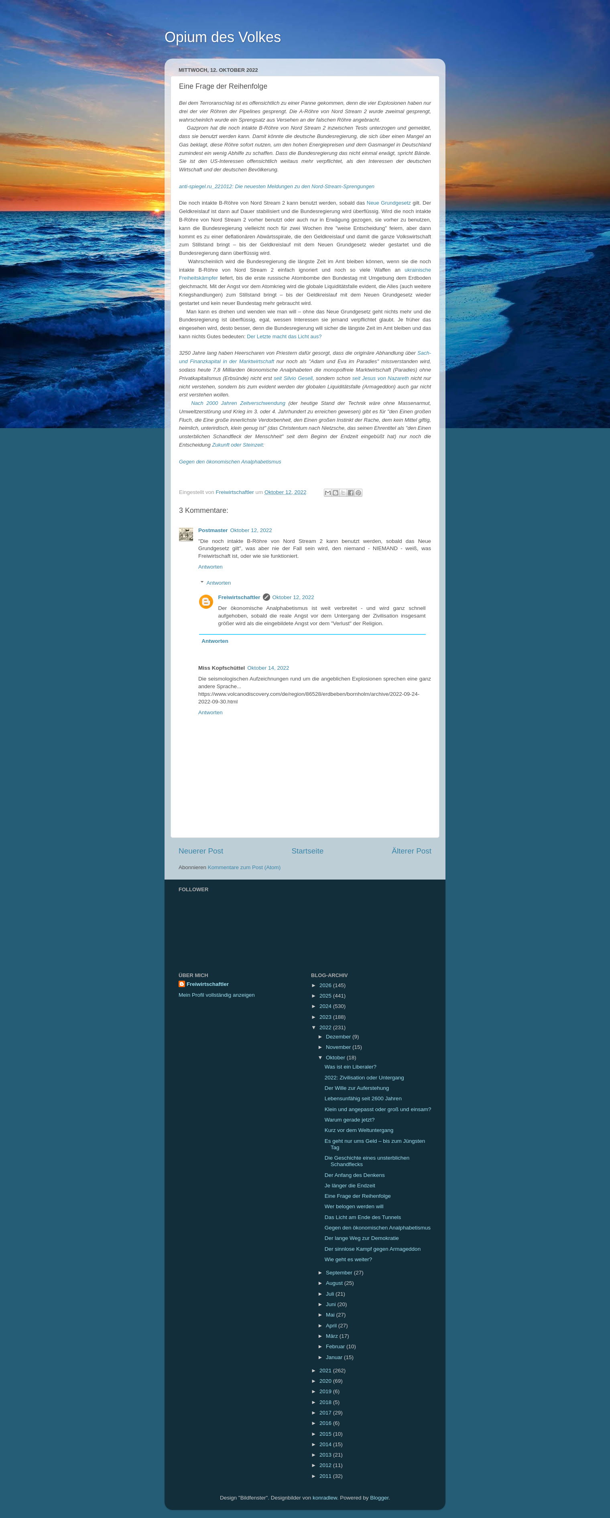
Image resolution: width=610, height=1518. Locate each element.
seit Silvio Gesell (293, 378)
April (332, 1326)
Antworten (210, 567)
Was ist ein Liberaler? (350, 1067)
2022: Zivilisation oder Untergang (364, 1078)
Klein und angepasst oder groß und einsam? (378, 1109)
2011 (326, 1476)
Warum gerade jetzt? (350, 1120)
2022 (326, 1027)
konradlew (325, 1498)
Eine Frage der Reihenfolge (358, 1196)
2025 (326, 996)
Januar (335, 1357)
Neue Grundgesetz (389, 203)
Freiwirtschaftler (239, 597)
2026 (326, 985)
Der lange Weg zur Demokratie (362, 1238)
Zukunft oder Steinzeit (237, 445)
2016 (326, 1423)
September (340, 1273)
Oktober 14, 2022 (268, 668)
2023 (326, 1017)
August (335, 1283)
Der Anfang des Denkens (355, 1175)
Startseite (307, 851)
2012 (326, 1465)
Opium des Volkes (223, 37)
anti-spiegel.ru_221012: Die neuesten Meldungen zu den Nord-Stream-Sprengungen (276, 186)
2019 (326, 1391)
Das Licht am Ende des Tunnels (363, 1217)
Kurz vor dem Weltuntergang (359, 1130)
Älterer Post (411, 851)
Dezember (339, 1037)
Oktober (336, 1058)
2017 (326, 1413)
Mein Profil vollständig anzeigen (217, 995)
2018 (326, 1402)
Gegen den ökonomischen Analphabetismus (230, 462)
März (333, 1336)
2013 (326, 1455)
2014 (326, 1444)
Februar (336, 1346)
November (339, 1047)
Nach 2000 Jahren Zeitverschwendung (238, 403)
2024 (326, 1006)
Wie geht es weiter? (348, 1259)
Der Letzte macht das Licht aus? (284, 336)
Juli (331, 1294)
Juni (332, 1304)
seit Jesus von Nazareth (380, 378)
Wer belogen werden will (354, 1206)
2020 (326, 1381)
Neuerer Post (201, 851)
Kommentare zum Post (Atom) (244, 867)
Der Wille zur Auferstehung (357, 1088)
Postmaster (213, 530)
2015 (326, 1434)
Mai (331, 1315)
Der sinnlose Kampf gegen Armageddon (373, 1249)
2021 (326, 1371)
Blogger (379, 1498)
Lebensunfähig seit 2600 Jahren (363, 1098)
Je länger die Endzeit (350, 1186)
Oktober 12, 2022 (251, 530)
